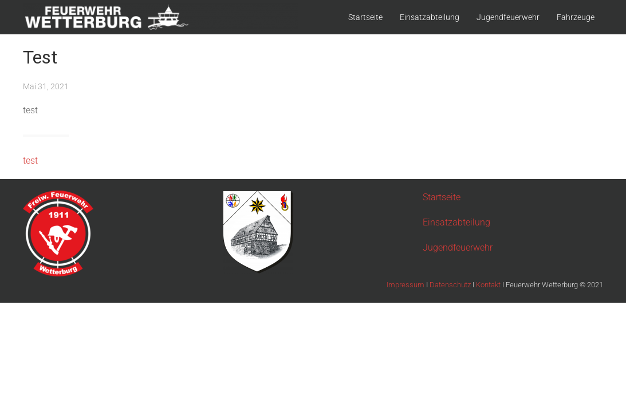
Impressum (406, 284)
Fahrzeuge (575, 17)
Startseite (365, 17)
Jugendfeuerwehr (508, 17)
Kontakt (489, 284)
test (30, 160)
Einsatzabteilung (429, 17)
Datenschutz (451, 284)
